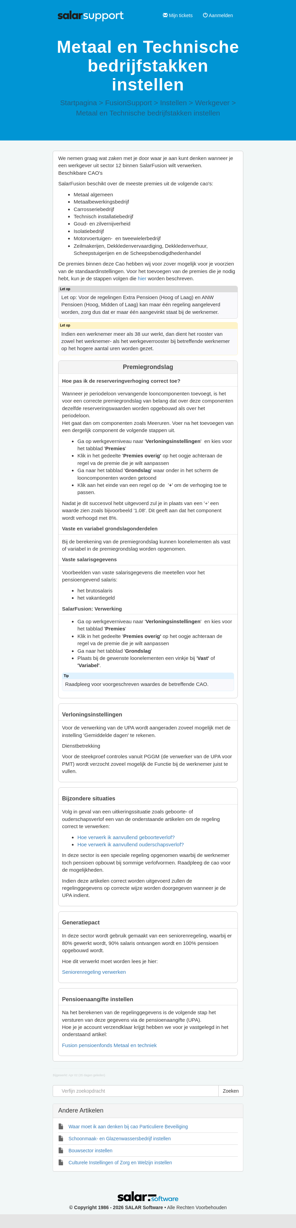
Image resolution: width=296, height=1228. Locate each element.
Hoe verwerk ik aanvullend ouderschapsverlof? (130, 844)
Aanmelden (218, 15)
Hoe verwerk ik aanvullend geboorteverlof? (126, 837)
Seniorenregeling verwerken (94, 972)
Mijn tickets (178, 15)
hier (142, 278)
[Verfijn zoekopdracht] (136, 1091)
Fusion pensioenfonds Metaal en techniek (109, 1045)
